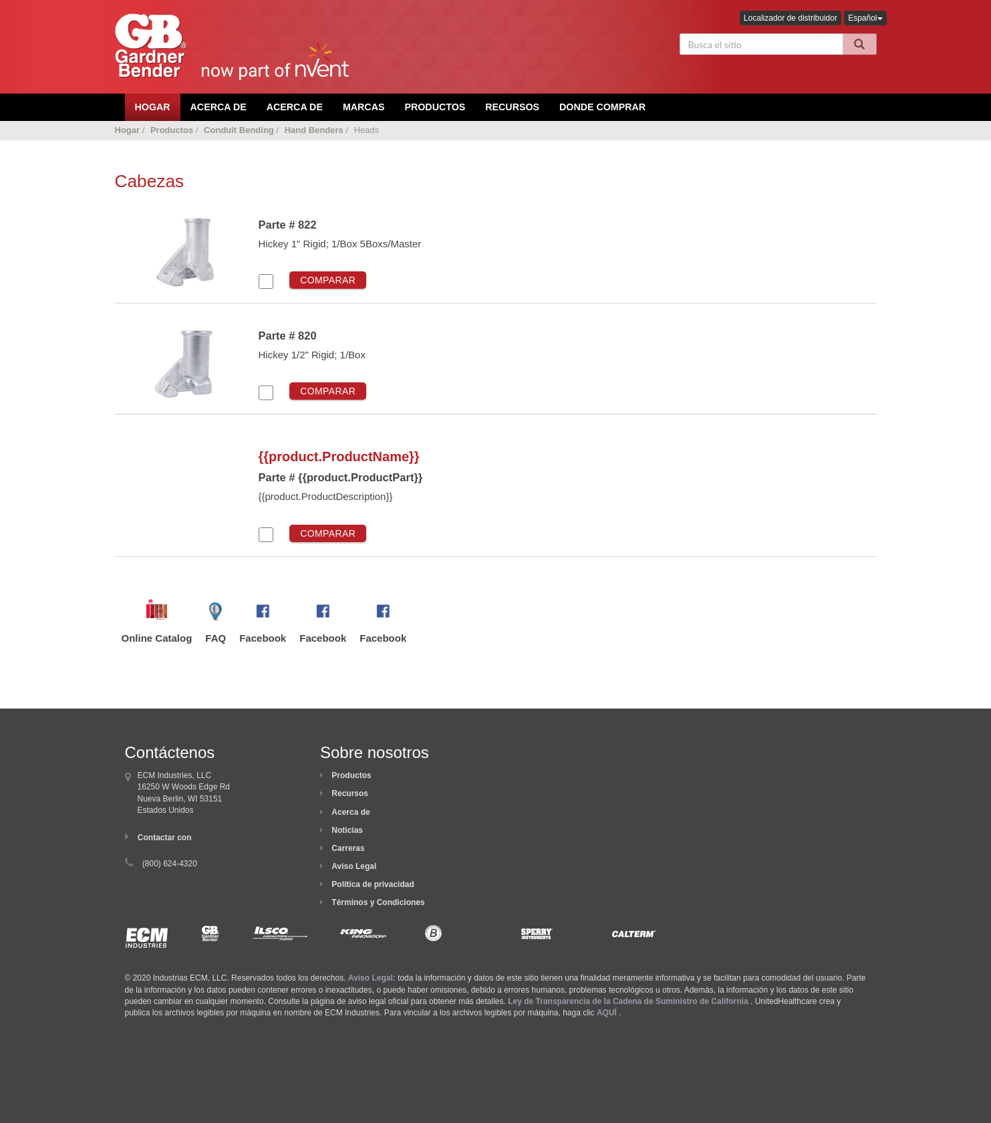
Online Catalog (157, 638)
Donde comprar (602, 107)
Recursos (512, 107)
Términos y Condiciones (377, 902)
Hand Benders (314, 130)
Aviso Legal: (372, 978)
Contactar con (165, 837)
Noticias (347, 830)
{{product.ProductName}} (339, 456)
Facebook (262, 638)
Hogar (127, 130)
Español (865, 18)
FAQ (215, 638)
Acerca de (350, 812)
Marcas (364, 107)
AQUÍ (607, 1012)
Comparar (328, 280)
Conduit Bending (239, 130)
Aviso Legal (353, 866)
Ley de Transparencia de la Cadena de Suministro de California (628, 1001)
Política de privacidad (372, 884)
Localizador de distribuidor (790, 18)
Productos (434, 107)
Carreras (347, 848)
